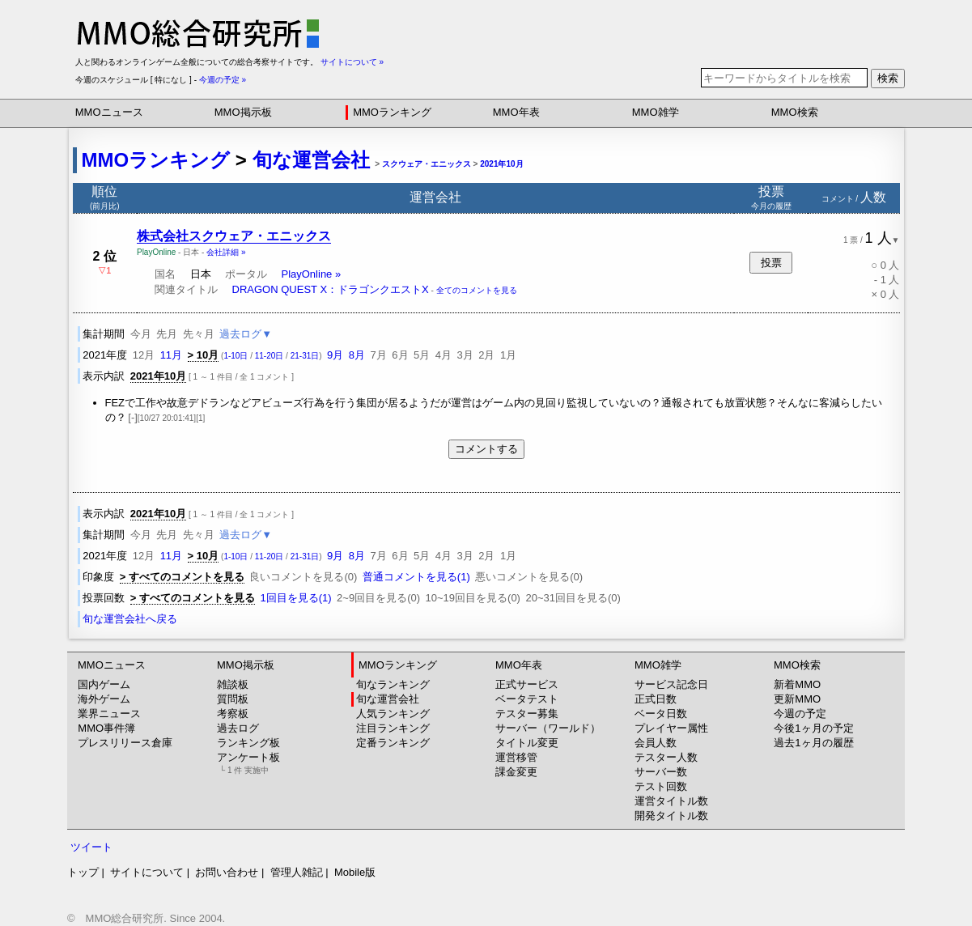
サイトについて (147, 872)
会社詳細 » (225, 252)
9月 (335, 355)
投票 (771, 263)
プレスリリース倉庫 (125, 743)
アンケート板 (248, 763)
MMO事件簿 (106, 728)
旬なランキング (393, 684)
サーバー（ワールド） (548, 728)
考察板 (232, 713)
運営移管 (516, 757)
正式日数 (656, 699)
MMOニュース (109, 112)
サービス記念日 (671, 684)
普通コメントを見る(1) (416, 577)
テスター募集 (526, 713)
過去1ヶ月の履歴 (813, 743)
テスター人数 (666, 757)
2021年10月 (501, 163)
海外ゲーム (104, 699)
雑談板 (232, 684)
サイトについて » (352, 61)
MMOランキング (392, 112)
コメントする (486, 449)
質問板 (232, 699)
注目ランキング (393, 728)
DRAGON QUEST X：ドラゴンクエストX (330, 289)
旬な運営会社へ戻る (130, 619)
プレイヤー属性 (671, 728)
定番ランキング (393, 743)
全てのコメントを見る (476, 290)
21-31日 (305, 355)
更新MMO (797, 699)
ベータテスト (526, 699)
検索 (887, 78)
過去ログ (238, 728)
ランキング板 (248, 743)
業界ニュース (109, 713)
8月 (357, 355)
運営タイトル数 (671, 801)
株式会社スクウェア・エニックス (234, 236)
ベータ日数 (661, 713)
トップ (83, 872)
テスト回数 (661, 786)
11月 (171, 355)
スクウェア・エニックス (426, 163)
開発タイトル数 (671, 815)
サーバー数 (661, 772)
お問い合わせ (226, 872)
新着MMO (797, 684)
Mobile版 (355, 872)
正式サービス (526, 684)
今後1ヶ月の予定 (813, 728)
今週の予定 (800, 713)
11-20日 (269, 355)
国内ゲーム (104, 684)
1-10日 (235, 355)
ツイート (91, 847)
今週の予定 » (222, 79)
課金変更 (516, 772)
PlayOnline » (311, 274)
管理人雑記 (296, 872)
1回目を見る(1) (295, 598)
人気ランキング (393, 713)
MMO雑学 (655, 112)
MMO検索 (794, 112)
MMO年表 (516, 112)
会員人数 (656, 743)
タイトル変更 (526, 743)
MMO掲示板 (243, 112)
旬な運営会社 (311, 160)
